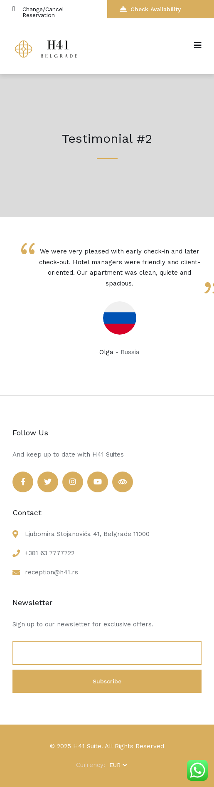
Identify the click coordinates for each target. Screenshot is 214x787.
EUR (118, 765)
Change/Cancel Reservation (38, 11)
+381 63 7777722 (49, 553)
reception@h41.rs (51, 572)
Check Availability (150, 8)
